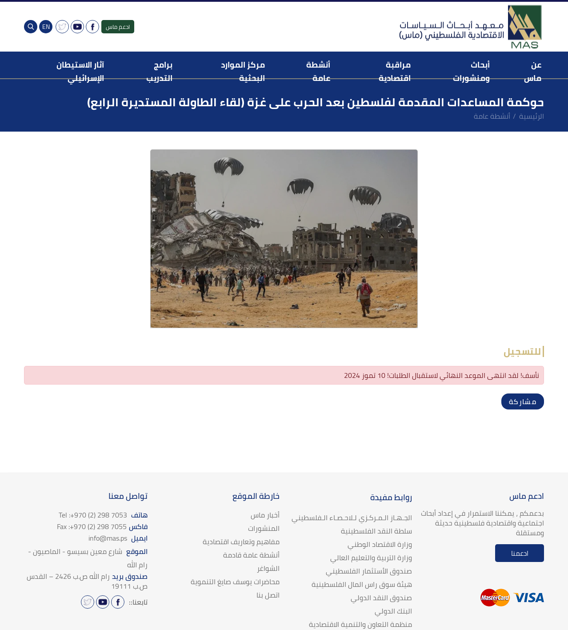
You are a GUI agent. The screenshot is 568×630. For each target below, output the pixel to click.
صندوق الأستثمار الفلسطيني (369, 571)
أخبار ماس (265, 515)
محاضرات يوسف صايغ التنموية (235, 581)
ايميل (118, 538)
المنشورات (264, 528)
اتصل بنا (268, 595)
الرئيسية (531, 116)
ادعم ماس (118, 26)
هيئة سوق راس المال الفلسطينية (362, 584)
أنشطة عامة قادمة (251, 555)
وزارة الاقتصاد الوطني (380, 544)
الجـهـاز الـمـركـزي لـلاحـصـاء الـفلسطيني (352, 517)
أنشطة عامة (492, 116)
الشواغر (268, 568)
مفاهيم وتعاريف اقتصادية (241, 541)
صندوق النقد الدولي (381, 597)
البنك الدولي (393, 611)
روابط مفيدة (391, 497)
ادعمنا (519, 553)
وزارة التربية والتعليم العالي (371, 557)
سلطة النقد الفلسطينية (376, 531)
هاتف (103, 515)
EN (46, 26)
